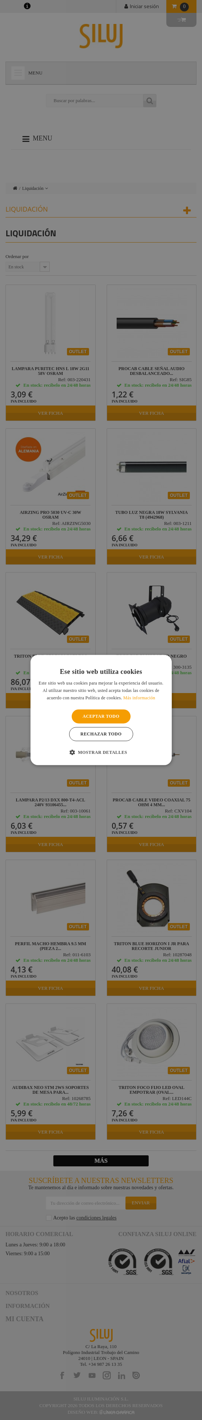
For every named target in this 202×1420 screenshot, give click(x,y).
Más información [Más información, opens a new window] (139, 697)
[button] (101, 752)
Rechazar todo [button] (101, 734)
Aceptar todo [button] (101, 716)
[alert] (101, 710)
